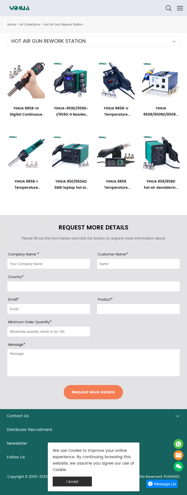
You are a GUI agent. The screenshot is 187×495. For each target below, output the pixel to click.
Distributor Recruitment (29, 430)
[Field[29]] (48, 331)
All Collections (30, 24)
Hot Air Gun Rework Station (63, 24)
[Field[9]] (48, 309)
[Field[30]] (138, 309)
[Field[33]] (93, 286)
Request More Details (93, 392)
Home (11, 24)
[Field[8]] (138, 264)
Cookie (75, 450)
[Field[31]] (48, 264)
